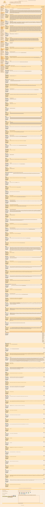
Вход (33, 5)
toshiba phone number (26, 27)
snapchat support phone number (13, 17)
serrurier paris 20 (29, 328)
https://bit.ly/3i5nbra (15, 38)
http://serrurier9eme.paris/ (22, 242)
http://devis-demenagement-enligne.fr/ (13, 280)
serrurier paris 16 (28, 319)
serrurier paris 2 (34, 327)
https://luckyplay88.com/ (24, 94)
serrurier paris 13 (18, 319)
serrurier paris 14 (21, 319)
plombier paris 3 (20, 308)
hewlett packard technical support (31, 29)
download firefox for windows (14, 16)
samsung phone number (12, 12)
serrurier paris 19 (38, 319)
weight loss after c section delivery (25, 22)
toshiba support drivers (16, 27)
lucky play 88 (33, 94)
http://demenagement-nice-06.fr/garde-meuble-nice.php (26, 219)
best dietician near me (39, 22)
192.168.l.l (25, 140)
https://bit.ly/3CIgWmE (33, 39)
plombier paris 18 (38, 313)
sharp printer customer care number (24, 29)
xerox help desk (32, 30)
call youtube (33, 10)
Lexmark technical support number (33, 26)
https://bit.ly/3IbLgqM (24, 39)
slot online (21, 94)
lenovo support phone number (17, 10)
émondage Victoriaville (24, 66)
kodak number (35, 28)
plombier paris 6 (29, 308)
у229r (10, 113)
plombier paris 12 (18, 313)
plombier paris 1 (14, 308)
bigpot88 (17, 94)
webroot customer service (29, 11)
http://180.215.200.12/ (36, 89)
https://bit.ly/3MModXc (28, 39)
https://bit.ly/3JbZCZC (20, 39)
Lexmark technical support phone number (21, 26)
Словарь (17, 5)
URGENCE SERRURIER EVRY (32, 229)
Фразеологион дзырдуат (2, 41)
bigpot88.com (15, 94)
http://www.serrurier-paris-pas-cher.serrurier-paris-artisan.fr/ (22, 360)
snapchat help (26, 11)
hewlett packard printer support (37, 29)
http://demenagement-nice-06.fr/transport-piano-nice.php (15, 219)
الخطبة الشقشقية (11, 103)
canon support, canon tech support (38, 27)
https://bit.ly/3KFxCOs (20, 38)
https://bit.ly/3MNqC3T (28, 38)
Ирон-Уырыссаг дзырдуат (2, 12)
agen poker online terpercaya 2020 (26, 80)
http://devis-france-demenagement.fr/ (20, 280)
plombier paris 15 (28, 313)
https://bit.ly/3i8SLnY (12, 38)
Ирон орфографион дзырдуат (2, 49)
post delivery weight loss (19, 22)
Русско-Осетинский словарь (2, 20)
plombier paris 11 (14, 313)
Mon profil (13, 252)
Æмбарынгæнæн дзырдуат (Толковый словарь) (3, 27)
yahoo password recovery (32, 16)
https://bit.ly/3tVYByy (37, 39)
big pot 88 (19, 94)
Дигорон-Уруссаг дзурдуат (3, 7)
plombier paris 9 (39, 308)
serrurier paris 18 (34, 319)
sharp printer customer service (18, 29)
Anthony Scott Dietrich (32, 48)
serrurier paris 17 (31, 319)
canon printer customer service (16, 28)
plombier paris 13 (21, 313)
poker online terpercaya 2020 (13, 80)
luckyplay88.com (28, 94)
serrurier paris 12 (14, 319)
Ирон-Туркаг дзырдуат (2, 65)
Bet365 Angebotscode (12, 154)
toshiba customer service (17, 12)
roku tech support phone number (35, 17)
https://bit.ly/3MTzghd (12, 39)
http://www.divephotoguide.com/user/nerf (23, 145)
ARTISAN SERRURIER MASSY (13, 201)
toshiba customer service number (31, 27)
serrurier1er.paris (19, 233)
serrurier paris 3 (38, 327)
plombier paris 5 (26, 308)
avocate (16, 182)
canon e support (11, 28)
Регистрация (31, 5)
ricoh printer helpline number (39, 26)
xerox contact (27, 30)
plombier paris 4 (23, 308)
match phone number (39, 11)
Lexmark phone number (27, 26)
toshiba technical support (21, 27)
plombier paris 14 (25, 313)
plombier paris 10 (11, 313)
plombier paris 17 (35, 313)
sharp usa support (13, 29)
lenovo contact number (12, 10)
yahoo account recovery (37, 16)
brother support (11, 30)
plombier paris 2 (17, 308)
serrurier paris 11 (11, 319)
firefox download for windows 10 (27, 16)
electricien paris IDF (39, 249)
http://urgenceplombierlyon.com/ (34, 219)
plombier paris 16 (31, 313)
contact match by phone (13, 19)
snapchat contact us (26, 17)
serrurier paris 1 (31, 327)
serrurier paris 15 (24, 319)
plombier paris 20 (13, 309)
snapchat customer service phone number (20, 17)
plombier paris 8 (36, 308)
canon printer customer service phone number (23, 28)
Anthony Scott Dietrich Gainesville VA (37, 57)
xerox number (29, 30)
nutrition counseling (30, 22)
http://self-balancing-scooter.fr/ (25, 294)
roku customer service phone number (21, 11)
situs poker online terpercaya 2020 (19, 80)
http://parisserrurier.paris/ (12, 168)
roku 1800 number (30, 17)
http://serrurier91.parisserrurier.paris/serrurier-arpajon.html (15, 211)
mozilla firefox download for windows (20, 16)
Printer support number (36, 30)
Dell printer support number (13, 31)
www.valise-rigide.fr (24, 285)
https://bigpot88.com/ (12, 94)
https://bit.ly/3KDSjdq (24, 38)
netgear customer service (15, 11)
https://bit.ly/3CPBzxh (32, 38)
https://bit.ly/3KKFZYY (16, 39)
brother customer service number (16, 30)
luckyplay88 (31, 94)
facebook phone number (34, 11)
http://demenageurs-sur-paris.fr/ (27, 280)
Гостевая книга (24, 5)
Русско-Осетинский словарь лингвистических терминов (3, 57)
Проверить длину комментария (10, 497)
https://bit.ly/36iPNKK (36, 38)
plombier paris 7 (33, 308)
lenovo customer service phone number (24, 10)
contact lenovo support (30, 10)
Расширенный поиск (20, 5)
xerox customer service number (22, 30)
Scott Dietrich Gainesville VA (23, 52)
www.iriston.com (4, 2)
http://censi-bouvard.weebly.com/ (18, 289)
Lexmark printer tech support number (13, 26)
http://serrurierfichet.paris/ (24, 136)
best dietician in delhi (34, 22)
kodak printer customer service (31, 28)
